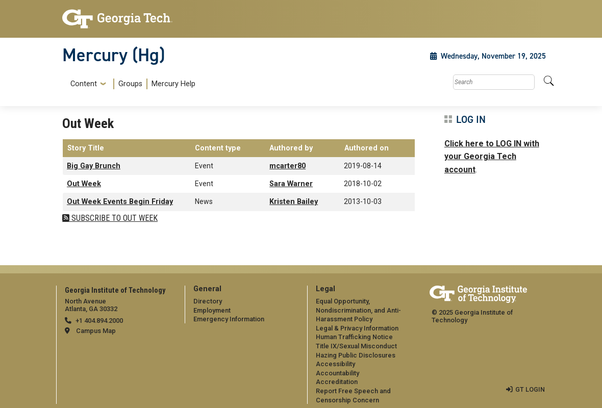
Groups (130, 84)
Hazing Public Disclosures (355, 355)
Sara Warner (291, 184)
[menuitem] (130, 83)
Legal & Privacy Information (357, 328)
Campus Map (96, 331)
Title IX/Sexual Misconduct (356, 346)
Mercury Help (173, 84)
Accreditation (337, 382)
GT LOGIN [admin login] (530, 389)
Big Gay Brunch (93, 166)
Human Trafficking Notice (354, 337)
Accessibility (335, 364)
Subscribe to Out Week (113, 218)
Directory (207, 301)
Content (83, 84)
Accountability (337, 373)
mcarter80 (287, 166)
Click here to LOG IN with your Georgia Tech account (491, 156)
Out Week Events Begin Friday (120, 201)
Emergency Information (228, 319)
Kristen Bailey (293, 201)
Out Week (84, 184)
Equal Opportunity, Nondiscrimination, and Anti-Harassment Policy (358, 310)
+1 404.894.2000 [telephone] (99, 320)
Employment (212, 310)
